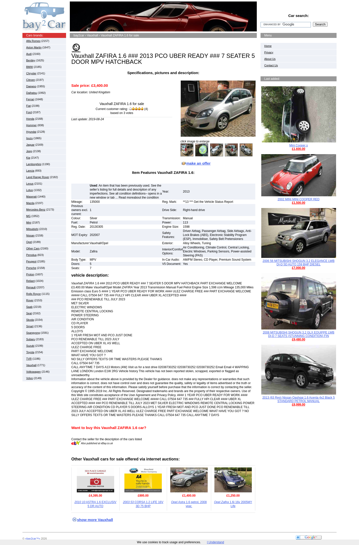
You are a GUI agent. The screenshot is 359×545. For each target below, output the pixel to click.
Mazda (30, 203)
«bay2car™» (32, 538)
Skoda (30, 319)
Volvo (29, 378)
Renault (31, 287)
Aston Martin (34, 47)
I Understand (215, 542)
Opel (29, 241)
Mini (28, 222)
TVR (29, 358)
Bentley (30, 60)
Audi (29, 53)
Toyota (30, 352)
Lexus (29, 183)
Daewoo (31, 86)
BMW (29, 66)
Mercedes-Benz (35, 209)
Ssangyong (33, 332)
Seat (29, 313)
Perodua (31, 254)
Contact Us (271, 65)
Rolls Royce (33, 293)
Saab (29, 306)
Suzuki (30, 345)
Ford (29, 112)
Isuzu (29, 138)
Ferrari (30, 99)
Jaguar (30, 144)
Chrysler (31, 73)
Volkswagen (33, 371)
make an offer (198, 163)
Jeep (29, 151)
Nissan (30, 235)
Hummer (31, 125)
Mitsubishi (32, 228)
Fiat (28, 105)
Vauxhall (31, 365)
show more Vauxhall (95, 520)
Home (267, 45)
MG (28, 216)
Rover (29, 300)
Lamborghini (33, 164)
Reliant (30, 280)
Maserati (31, 196)
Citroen (30, 79)
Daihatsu (31, 92)
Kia (28, 157)
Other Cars (33, 248)
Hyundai (31, 131)
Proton (30, 274)
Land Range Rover (37, 177)
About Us (269, 58)
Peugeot (31, 261)
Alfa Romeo (33, 40)
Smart (29, 326)
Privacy (268, 52)
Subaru (30, 339)
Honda (30, 118)
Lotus (29, 190)
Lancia (30, 170)
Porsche (31, 267)
